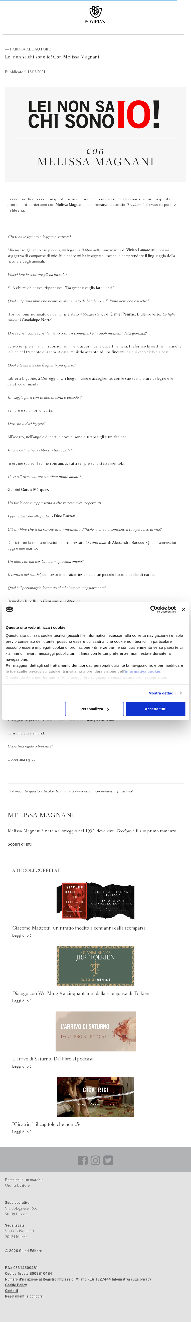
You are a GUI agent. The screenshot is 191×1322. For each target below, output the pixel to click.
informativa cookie (142, 671)
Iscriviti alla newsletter (73, 791)
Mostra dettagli (161, 693)
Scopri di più (20, 845)
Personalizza (94, 709)
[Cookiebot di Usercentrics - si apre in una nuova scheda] (154, 609)
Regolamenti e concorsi (24, 1297)
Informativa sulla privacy (131, 1280)
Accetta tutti (155, 709)
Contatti (11, 1291)
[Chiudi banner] (183, 609)
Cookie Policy (16, 1285)
